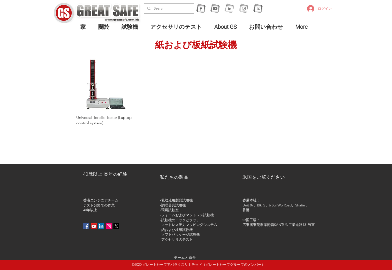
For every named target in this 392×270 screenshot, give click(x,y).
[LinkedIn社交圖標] (101, 226)
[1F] (201, 8)
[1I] (229, 8)
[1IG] (243, 8)
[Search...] (169, 8)
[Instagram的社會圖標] (109, 226)
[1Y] (215, 8)
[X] (258, 8)
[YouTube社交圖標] (94, 226)
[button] (132, 26)
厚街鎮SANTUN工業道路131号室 (289, 224)
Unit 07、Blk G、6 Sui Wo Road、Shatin (273, 205)
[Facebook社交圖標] (86, 226)
